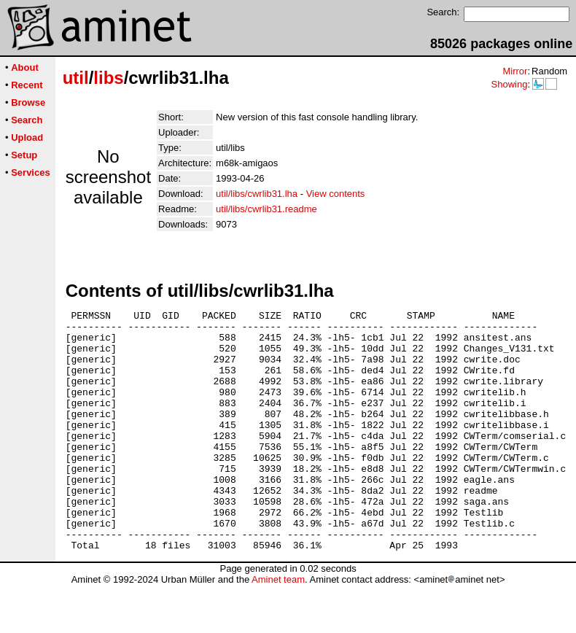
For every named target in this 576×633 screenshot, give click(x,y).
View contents (335, 193)
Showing (509, 84)
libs (108, 78)
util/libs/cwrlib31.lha (256, 193)
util (76, 78)
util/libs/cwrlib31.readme (266, 208)
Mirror (514, 71)
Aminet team (278, 627)
